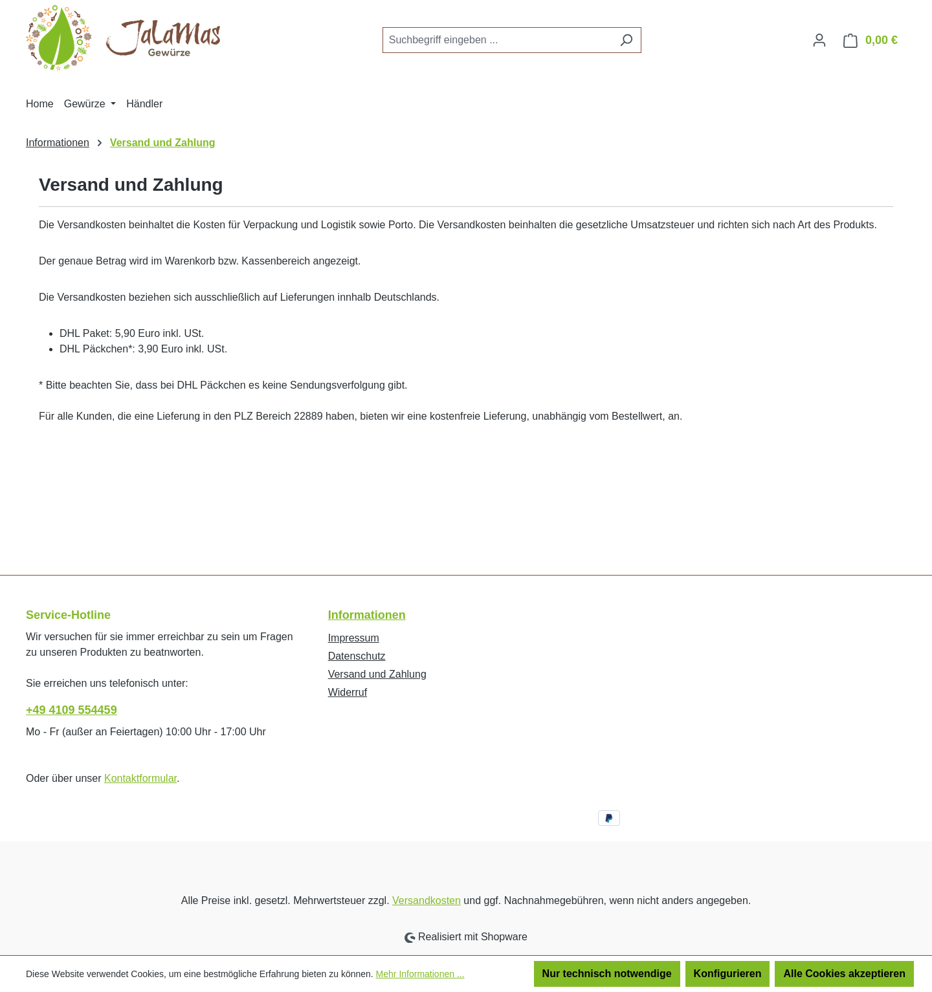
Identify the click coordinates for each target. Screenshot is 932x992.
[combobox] (497, 40)
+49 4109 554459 (71, 710)
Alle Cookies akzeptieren (844, 973)
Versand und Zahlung (377, 674)
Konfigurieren (728, 973)
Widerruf (347, 692)
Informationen (367, 615)
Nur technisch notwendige (607, 973)
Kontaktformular (140, 778)
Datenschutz (357, 656)
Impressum (353, 637)
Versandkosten (426, 900)
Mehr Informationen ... (420, 974)
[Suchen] (626, 40)
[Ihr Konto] (819, 40)
